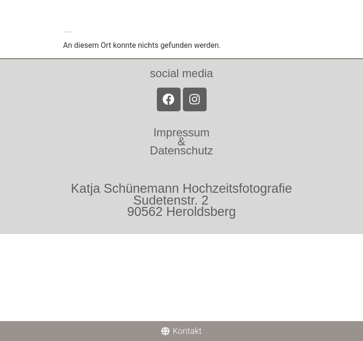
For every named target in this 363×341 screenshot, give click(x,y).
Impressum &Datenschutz (181, 141)
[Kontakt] (181, 331)
